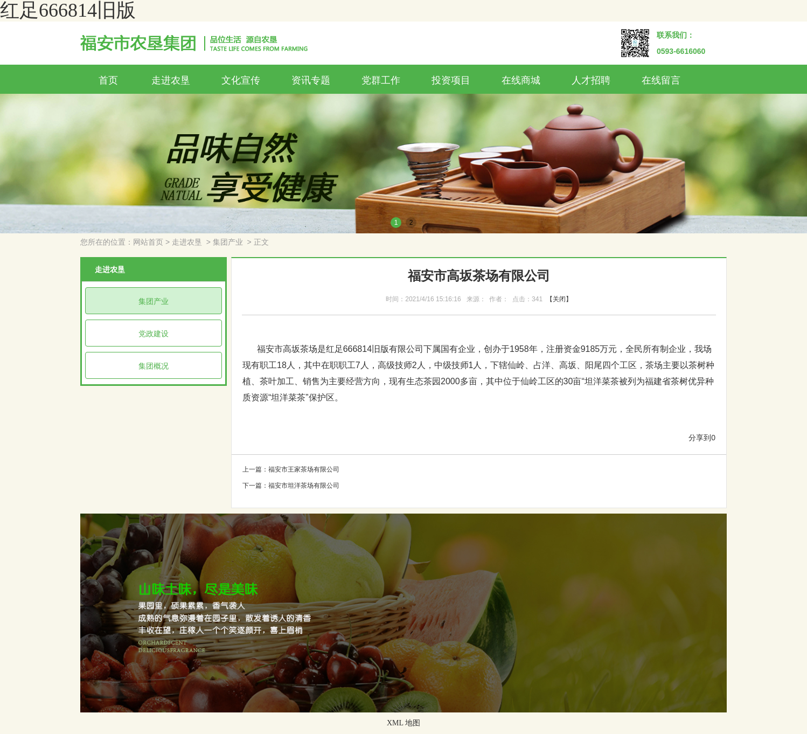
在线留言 (661, 80)
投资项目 (451, 80)
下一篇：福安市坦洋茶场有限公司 (290, 485)
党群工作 (380, 80)
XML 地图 (403, 723)
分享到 (699, 438)
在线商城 (521, 80)
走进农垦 (170, 80)
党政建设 (153, 333)
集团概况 (153, 366)
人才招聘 (591, 80)
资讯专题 (310, 80)
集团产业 (228, 242)
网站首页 (148, 242)
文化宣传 (240, 80)
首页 (108, 80)
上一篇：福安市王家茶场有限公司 (290, 469)
